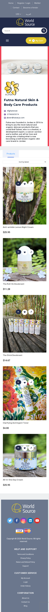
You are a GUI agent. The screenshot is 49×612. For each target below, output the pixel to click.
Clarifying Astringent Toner (16, 422)
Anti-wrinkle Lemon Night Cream (18, 227)
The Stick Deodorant (12, 355)
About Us (25, 598)
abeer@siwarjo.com (14, 117)
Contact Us (25, 602)
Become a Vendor (30, 8)
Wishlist (37, 3)
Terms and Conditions (25, 554)
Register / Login (23, 3)
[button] (25, 184)
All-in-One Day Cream (13, 479)
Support (25, 566)
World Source (27, 539)
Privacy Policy (26, 558)
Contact (16, 8)
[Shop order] (24, 162)
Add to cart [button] (19, 183)
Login (25, 582)
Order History (25, 586)
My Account (25, 578)
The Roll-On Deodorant (13, 284)
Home (10, 3)
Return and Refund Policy (25, 562)
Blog (25, 606)
